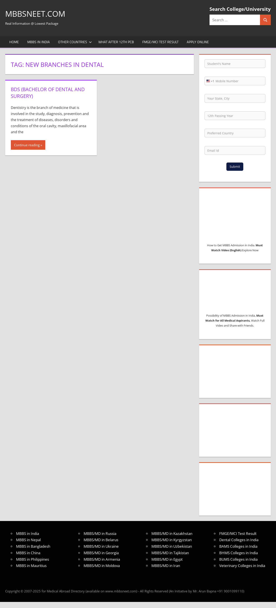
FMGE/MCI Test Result (160, 41)
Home (14, 41)
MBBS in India (38, 41)
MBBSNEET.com (35, 13)
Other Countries (75, 41)
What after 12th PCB (116, 41)
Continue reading (27, 145)
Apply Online (198, 41)
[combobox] (209, 81)
